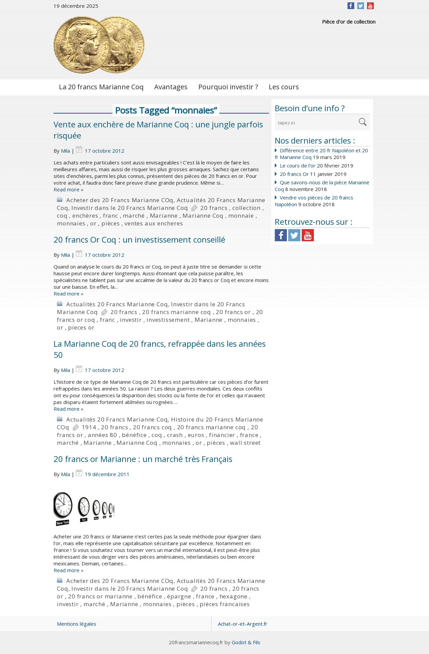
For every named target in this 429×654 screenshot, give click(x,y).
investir (130, 319)
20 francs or (233, 312)
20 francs (213, 208)
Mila (65, 150)
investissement (168, 319)
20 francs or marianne (100, 596)
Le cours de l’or (298, 165)
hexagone (234, 596)
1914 (89, 427)
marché (134, 215)
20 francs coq (152, 427)
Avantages (171, 86)
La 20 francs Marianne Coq (101, 86)
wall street (245, 442)
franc (110, 215)
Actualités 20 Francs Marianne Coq (117, 304)
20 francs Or (294, 173)
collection (246, 208)
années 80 (102, 435)
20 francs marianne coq (176, 312)
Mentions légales (76, 623)
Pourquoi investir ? (228, 86)
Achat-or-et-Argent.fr (242, 623)
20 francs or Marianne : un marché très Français (143, 458)
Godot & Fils (246, 642)
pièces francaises (225, 604)
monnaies (71, 223)
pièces (110, 223)
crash (175, 435)
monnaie (241, 215)
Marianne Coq (203, 215)
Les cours (284, 86)
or (93, 223)
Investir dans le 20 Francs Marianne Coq (129, 208)
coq (62, 215)
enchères (85, 215)
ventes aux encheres (154, 223)
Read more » (69, 189)
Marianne (164, 215)
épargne (179, 596)
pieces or (81, 327)
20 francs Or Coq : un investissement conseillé (139, 239)
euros (196, 435)
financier (222, 435)
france (249, 435)
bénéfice (134, 435)
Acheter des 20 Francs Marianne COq (119, 200)
